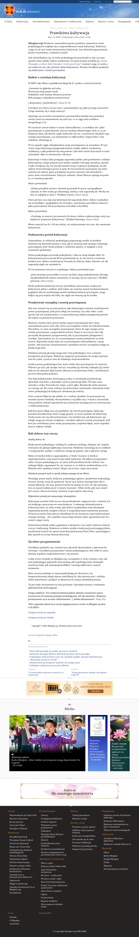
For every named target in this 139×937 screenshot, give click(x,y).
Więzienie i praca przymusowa (49, 826)
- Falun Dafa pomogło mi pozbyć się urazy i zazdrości (52, 651)
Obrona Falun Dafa (18, 856)
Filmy (106, 852)
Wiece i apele (47, 863)
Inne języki (108, 1)
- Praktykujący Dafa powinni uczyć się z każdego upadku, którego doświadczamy (65, 657)
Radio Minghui (110, 856)
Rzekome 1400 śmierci (114, 821)
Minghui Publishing (85, 1)
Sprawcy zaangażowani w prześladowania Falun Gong (53, 853)
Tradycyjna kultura (81, 815)
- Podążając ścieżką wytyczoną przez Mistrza (48, 665)
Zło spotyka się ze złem (83, 839)
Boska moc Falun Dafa (20, 847)
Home (53, 28)
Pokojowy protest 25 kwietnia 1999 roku (117, 816)
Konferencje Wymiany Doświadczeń (20, 870)
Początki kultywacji (18, 837)
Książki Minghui (111, 859)
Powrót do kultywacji (19, 843)
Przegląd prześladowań (51, 819)
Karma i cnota (106, 21)
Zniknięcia (46, 831)
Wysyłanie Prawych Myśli (21, 840)
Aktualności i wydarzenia (67, 21)
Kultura (90, 21)
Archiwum (14, 924)
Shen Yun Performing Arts (53, 882)
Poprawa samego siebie (79, 28)
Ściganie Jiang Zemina (82, 849)
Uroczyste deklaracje (81, 842)
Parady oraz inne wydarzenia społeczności (54, 886)
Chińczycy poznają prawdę (84, 846)
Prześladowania (41, 21)
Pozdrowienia (47, 898)
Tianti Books (98, 1)
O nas (11, 913)
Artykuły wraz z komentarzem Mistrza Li (21, 876)
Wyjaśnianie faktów (18, 859)
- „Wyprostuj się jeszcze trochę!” (43, 660)
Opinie (44, 894)
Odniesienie (107, 834)
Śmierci (44, 840)
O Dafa (8, 21)
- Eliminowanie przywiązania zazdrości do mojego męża (54, 663)
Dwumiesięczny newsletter (116, 869)
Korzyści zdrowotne (19, 819)
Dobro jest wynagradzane (84, 836)
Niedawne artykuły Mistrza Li (117, 844)
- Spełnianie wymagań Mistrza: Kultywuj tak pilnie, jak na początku (59, 654)
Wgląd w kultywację (19, 884)
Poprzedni (32, 669)
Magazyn (108, 866)
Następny (74, 669)
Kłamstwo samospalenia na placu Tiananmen (116, 825)
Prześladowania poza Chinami (50, 844)
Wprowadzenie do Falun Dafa (23, 815)
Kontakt (13, 917)
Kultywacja (22, 21)
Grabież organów (49, 822)
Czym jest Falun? (17, 825)
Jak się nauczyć (16, 822)
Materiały (107, 848)
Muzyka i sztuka (79, 819)
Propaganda (124, 21)
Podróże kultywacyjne (20, 862)
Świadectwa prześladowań (53, 849)
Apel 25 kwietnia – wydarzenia (49, 871)
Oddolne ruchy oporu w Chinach (83, 831)
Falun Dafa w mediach (51, 891)
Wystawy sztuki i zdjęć (51, 879)
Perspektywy (15, 893)
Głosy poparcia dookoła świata (52, 905)
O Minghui (15, 920)
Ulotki (106, 862)
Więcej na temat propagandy (117, 830)
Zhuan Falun (92, 219)
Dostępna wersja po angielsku (41, 612)
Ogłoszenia (15, 880)
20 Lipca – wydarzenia (51, 875)
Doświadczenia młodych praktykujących (21, 851)
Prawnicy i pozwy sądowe (84, 827)
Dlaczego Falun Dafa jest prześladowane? (52, 835)
